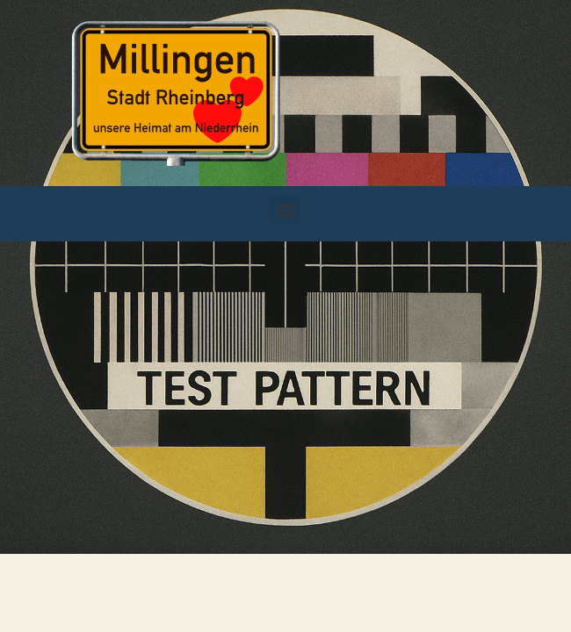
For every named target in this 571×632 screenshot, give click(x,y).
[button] (285, 209)
